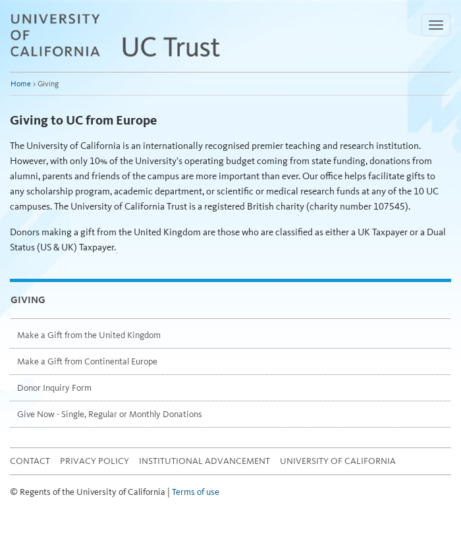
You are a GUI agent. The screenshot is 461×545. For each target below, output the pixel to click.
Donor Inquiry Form (54, 387)
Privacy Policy (94, 461)
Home (21, 83)
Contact (30, 461)
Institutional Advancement (204, 461)
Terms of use (195, 492)
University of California (338, 461)
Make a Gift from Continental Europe (87, 361)
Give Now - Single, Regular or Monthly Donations (109, 414)
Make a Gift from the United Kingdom (89, 335)
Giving (28, 300)
